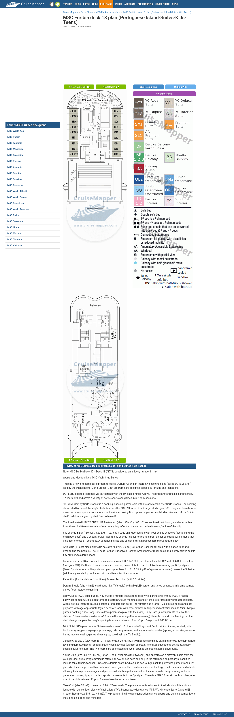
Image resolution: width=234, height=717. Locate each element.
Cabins (118, 4)
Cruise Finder (162, 4)
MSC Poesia (13, 137)
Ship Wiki (180, 87)
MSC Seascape (15, 221)
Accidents (129, 4)
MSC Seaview (14, 179)
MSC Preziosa (14, 161)
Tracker (67, 4)
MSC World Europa (17, 197)
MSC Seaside (14, 173)
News (175, 4)
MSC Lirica (13, 227)
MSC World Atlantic (17, 191)
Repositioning (145, 4)
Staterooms (164, 93)
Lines (95, 4)
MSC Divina (13, 215)
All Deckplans (148, 87)
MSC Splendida (15, 155)
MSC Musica (14, 233)
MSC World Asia (15, 131)
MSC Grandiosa (15, 203)
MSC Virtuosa (14, 245)
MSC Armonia (14, 167)
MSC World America (18, 209)
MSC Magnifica (15, 149)
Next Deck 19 (111, 87)
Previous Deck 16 (79, 87)
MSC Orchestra (15, 185)
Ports (86, 4)
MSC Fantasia (14, 143)
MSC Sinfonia (14, 239)
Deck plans (106, 4)
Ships (78, 4)
